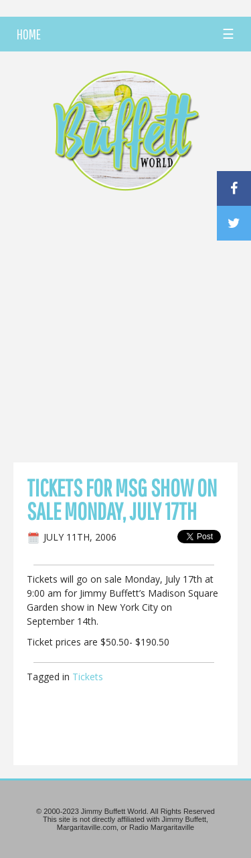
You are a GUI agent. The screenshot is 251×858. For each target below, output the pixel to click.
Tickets (87, 676)
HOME (29, 34)
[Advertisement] (125, 330)
